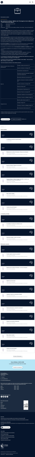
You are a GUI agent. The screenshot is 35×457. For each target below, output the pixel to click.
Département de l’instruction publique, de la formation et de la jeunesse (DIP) (13, 418)
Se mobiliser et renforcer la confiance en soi (14, 223)
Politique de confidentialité (9, 454)
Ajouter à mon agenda (16, 119)
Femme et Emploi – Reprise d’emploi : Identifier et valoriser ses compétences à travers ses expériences (18, 180)
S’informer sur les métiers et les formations (7, 432)
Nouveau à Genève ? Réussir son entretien (14, 165)
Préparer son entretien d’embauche (13, 321)
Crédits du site (3, 454)
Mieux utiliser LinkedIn (10, 193)
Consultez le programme (17, 367)
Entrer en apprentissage (4, 434)
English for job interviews (11, 280)
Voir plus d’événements (17, 356)
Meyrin (2, 402)
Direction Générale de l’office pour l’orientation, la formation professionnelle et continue (14, 419)
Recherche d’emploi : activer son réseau (14, 237)
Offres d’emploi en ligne (4, 438)
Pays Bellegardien (3, 408)
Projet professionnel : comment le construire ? (15, 307)
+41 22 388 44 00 (4, 378)
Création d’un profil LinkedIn (11, 207)
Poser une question (5, 119)
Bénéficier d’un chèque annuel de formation (7, 437)
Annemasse (2, 405)
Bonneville (2, 406)
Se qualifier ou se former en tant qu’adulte (7, 435)
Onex (1, 403)
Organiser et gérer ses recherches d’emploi (14, 294)
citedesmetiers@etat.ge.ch (5, 380)
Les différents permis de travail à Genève (14, 139)
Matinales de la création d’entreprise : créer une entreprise (17, 267)
